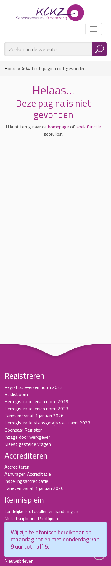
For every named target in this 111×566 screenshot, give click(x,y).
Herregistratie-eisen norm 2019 (36, 401)
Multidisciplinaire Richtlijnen (31, 518)
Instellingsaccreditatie (26, 481)
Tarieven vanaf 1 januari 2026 (34, 415)
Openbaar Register (23, 429)
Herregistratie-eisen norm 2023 (36, 408)
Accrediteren (16, 466)
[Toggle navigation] (93, 29)
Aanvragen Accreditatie (27, 473)
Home (10, 68)
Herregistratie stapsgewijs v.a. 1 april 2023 (47, 422)
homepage (58, 126)
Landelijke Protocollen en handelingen (41, 511)
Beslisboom (16, 394)
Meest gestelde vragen (27, 444)
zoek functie (88, 126)
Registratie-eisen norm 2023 (33, 387)
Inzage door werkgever (27, 436)
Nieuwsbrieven (18, 561)
